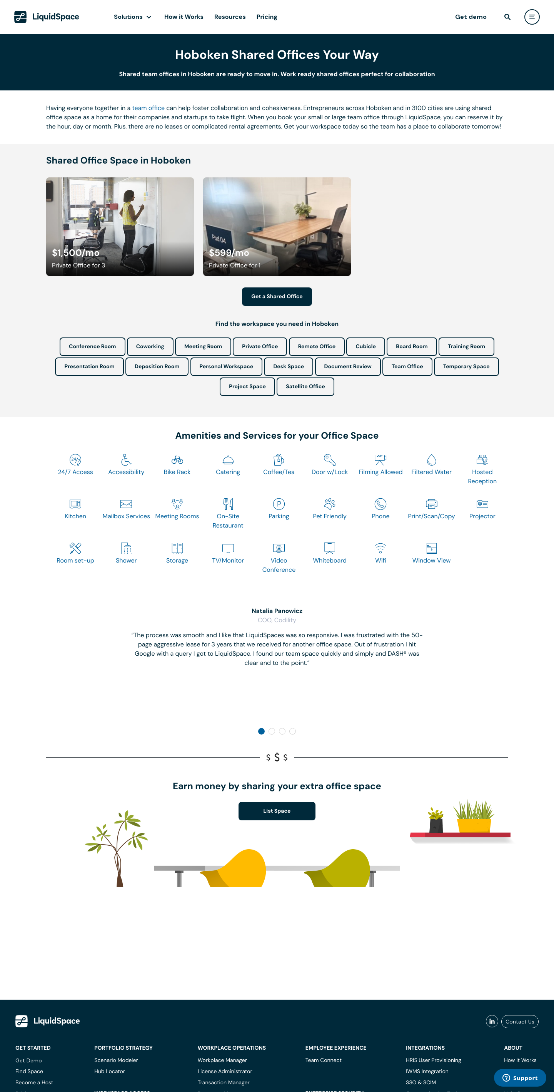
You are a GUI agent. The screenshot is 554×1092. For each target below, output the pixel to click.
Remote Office (317, 346)
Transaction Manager (224, 1082)
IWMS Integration (427, 1071)
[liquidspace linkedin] (492, 1021)
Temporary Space (466, 366)
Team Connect (323, 1060)
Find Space (29, 1071)
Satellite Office (305, 386)
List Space (277, 811)
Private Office (260, 346)
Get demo (471, 17)
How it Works (184, 17)
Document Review (348, 366)
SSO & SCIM (421, 1082)
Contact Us (520, 1021)
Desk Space (288, 366)
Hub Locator (109, 1071)
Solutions (128, 17)
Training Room (466, 346)
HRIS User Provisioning (433, 1060)
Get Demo (28, 1060)
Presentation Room (89, 366)
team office (148, 108)
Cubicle (365, 346)
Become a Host (34, 1082)
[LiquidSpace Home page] (46, 17)
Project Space (247, 386)
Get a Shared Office (277, 296)
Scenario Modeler (116, 1060)
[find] (507, 17)
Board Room (411, 346)
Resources (230, 17)
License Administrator (225, 1071)
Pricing (267, 17)
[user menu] (532, 17)
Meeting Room (203, 346)
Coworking (150, 346)
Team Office (407, 366)
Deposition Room (157, 366)
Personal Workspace (227, 366)
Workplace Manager (222, 1060)
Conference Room (92, 346)
